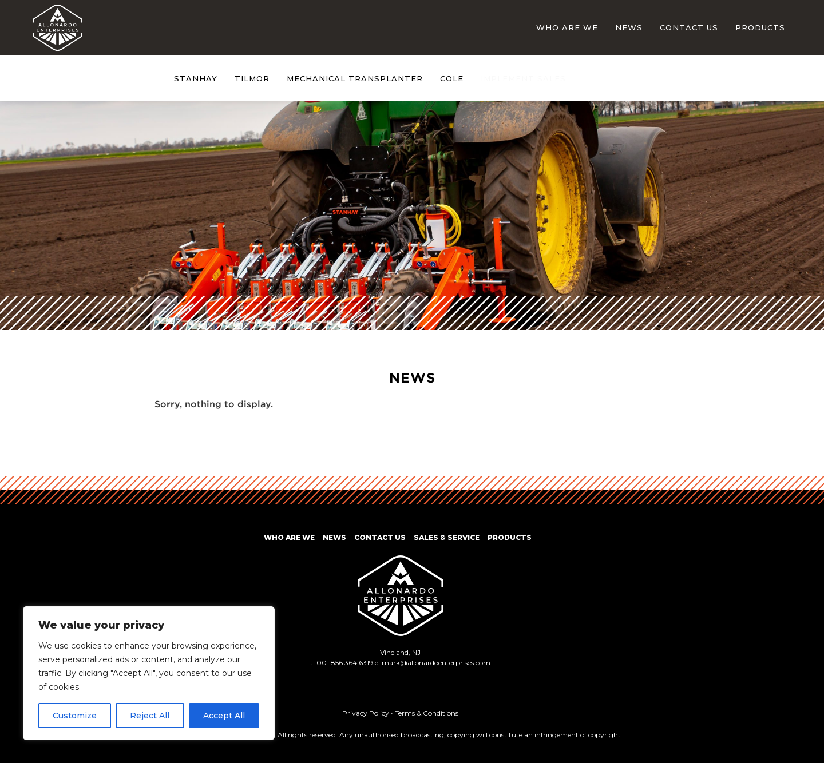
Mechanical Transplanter (355, 78)
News (629, 27)
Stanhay (195, 78)
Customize (75, 715)
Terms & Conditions (426, 713)
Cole (452, 78)
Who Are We (567, 27)
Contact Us (689, 27)
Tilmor (252, 78)
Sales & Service (447, 537)
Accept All (224, 715)
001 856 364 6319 (344, 662)
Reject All (149, 715)
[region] (149, 673)
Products (760, 27)
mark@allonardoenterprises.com (436, 662)
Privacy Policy (365, 713)
